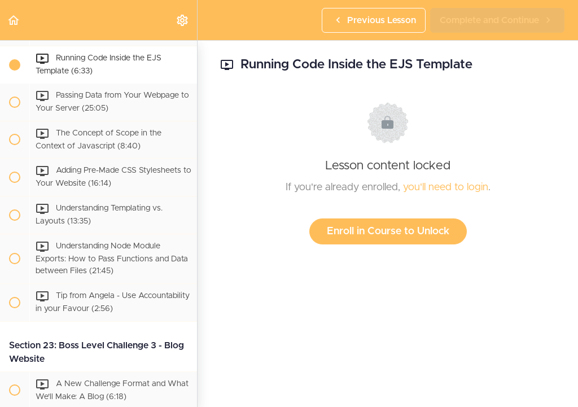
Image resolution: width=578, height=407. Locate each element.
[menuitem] (183, 20)
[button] (14, 20)
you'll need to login (445, 187)
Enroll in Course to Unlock (388, 231)
